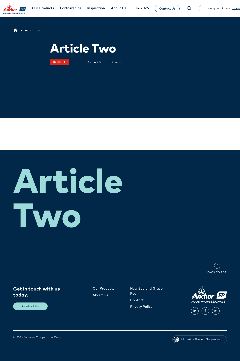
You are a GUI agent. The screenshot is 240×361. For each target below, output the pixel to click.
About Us (100, 295)
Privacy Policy (141, 306)
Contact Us (167, 8)
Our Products (103, 288)
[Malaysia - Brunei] (15, 30)
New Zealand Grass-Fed (147, 291)
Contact (137, 300)
